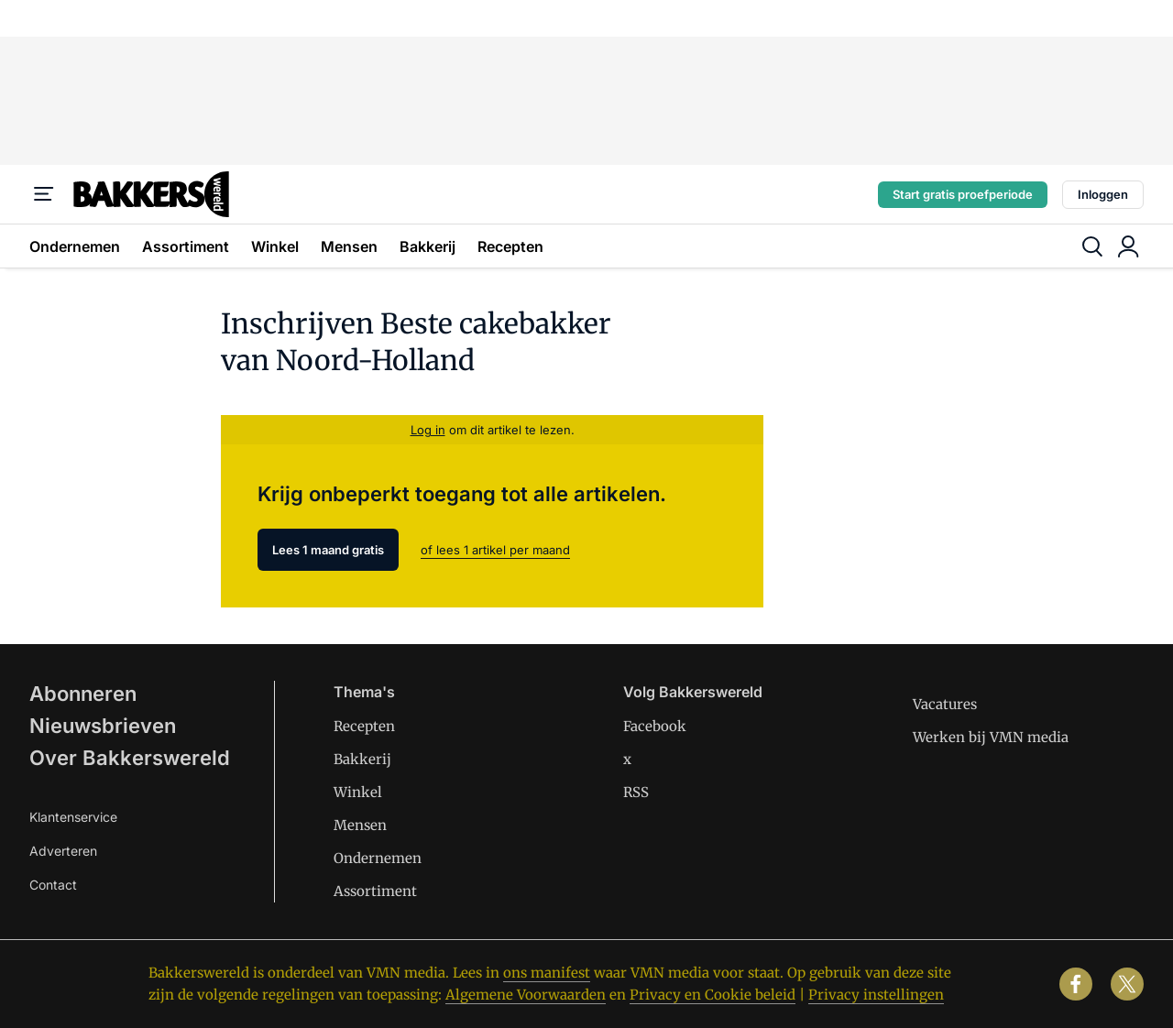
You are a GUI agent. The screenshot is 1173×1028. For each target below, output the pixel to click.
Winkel (275, 246)
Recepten (510, 246)
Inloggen (1103, 194)
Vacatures (945, 704)
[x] (1127, 984)
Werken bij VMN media (991, 737)
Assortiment (185, 246)
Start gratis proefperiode (963, 194)
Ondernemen (74, 246)
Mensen (349, 246)
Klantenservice (73, 817)
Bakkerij (427, 246)
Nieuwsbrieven (102, 726)
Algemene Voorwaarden (525, 994)
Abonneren (83, 693)
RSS (636, 792)
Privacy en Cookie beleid (712, 994)
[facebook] (1075, 984)
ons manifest (546, 972)
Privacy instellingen (876, 994)
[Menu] (44, 194)
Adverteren (63, 850)
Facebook (654, 726)
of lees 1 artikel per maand (495, 549)
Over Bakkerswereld (129, 758)
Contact (53, 884)
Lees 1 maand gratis (328, 549)
